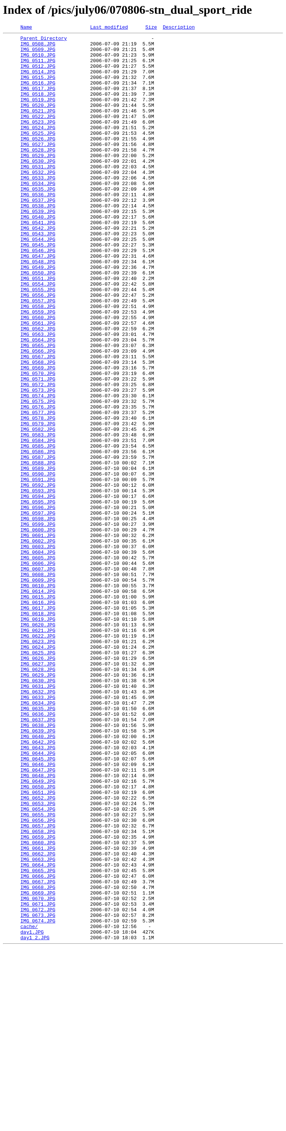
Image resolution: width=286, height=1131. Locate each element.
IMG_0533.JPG (37, 207)
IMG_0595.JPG (37, 596)
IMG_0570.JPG (37, 442)
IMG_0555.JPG (37, 342)
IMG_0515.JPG (37, 87)
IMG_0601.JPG (37, 636)
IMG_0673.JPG (37, 1092)
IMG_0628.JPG (37, 797)
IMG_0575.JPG (37, 476)
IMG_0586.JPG (37, 536)
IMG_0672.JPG (37, 1086)
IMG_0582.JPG (37, 509)
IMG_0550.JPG (37, 321)
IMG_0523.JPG (37, 140)
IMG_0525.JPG (37, 154)
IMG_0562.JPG (37, 388)
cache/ (29, 1106)
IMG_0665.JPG (37, 1039)
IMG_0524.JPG (37, 147)
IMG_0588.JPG (37, 549)
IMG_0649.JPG (37, 931)
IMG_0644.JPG (37, 898)
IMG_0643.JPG (37, 891)
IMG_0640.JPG (37, 878)
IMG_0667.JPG (37, 1052)
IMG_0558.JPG (37, 362)
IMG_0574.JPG (37, 469)
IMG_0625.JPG (37, 777)
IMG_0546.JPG (37, 295)
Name (26, 28)
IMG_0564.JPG (37, 402)
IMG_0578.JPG (37, 496)
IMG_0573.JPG (37, 462)
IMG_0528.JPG (37, 174)
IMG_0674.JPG (37, 1099)
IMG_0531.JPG (37, 194)
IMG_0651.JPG (37, 945)
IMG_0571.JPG (37, 449)
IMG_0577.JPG (37, 489)
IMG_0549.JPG (37, 315)
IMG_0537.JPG (37, 234)
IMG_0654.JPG (37, 965)
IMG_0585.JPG (37, 529)
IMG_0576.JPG (37, 482)
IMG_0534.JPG (37, 214)
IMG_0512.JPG (37, 73)
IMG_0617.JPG (37, 724)
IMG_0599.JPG (37, 623)
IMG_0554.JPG (37, 335)
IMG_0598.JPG (37, 616)
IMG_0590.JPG (37, 563)
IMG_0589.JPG (37, 556)
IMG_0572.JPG (37, 455)
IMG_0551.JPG (37, 328)
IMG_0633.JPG (37, 831)
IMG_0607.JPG (37, 677)
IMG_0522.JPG (37, 134)
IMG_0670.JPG (37, 1072)
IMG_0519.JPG (37, 114)
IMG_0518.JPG (37, 107)
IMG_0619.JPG (37, 737)
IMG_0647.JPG (37, 918)
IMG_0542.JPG (37, 268)
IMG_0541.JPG (37, 261)
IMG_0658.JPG (37, 992)
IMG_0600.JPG (37, 630)
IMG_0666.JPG (37, 1045)
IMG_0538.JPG (37, 241)
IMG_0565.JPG (37, 409)
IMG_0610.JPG (37, 697)
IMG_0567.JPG (37, 422)
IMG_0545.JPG (37, 288)
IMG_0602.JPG (37, 643)
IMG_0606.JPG (37, 670)
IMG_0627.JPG (37, 791)
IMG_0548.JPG (37, 308)
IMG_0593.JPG (37, 583)
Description (179, 28)
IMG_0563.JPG (37, 395)
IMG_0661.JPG (37, 1012)
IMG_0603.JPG (37, 650)
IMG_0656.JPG (37, 978)
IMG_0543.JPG (37, 274)
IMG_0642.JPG (37, 884)
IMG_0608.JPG (37, 683)
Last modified (109, 28)
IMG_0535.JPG (37, 221)
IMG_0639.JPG (37, 871)
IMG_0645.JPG (37, 905)
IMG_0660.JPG (37, 1005)
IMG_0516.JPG (37, 93)
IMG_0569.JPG (37, 435)
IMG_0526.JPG (37, 161)
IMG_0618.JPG (37, 730)
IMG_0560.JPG (37, 375)
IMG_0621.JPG (37, 750)
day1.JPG (32, 1112)
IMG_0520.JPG (37, 120)
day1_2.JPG (35, 1119)
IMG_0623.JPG (37, 764)
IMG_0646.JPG (37, 911)
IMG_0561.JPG (37, 382)
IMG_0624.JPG (37, 771)
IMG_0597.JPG (37, 610)
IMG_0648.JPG (37, 925)
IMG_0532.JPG (37, 201)
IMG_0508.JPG (37, 47)
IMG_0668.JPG (37, 1059)
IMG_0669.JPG (37, 1065)
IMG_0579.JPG (37, 502)
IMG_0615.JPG (37, 710)
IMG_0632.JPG (37, 824)
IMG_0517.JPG (37, 100)
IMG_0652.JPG (37, 952)
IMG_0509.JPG (37, 53)
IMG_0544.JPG (37, 281)
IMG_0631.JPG (37, 817)
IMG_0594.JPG (37, 590)
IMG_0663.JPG (37, 1025)
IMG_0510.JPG (37, 60)
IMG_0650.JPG (37, 938)
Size (151, 28)
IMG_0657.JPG (37, 985)
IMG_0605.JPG (37, 663)
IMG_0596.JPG (37, 603)
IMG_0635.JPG (37, 844)
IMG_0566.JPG (37, 415)
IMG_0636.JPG (37, 851)
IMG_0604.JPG (37, 657)
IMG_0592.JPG (37, 576)
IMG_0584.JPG (37, 523)
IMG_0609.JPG (37, 690)
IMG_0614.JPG (37, 703)
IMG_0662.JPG (37, 1019)
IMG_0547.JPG (37, 301)
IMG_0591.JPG (37, 569)
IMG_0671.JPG (37, 1079)
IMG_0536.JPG (37, 228)
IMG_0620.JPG (37, 744)
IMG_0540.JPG (37, 254)
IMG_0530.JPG (37, 187)
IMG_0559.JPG (37, 368)
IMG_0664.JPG (37, 1032)
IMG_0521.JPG (37, 127)
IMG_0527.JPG (37, 167)
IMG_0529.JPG (37, 181)
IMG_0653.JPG (37, 958)
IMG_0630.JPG (37, 811)
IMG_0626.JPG (37, 784)
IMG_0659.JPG (37, 998)
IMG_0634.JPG (37, 838)
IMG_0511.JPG (37, 67)
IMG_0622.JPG (37, 757)
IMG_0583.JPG (37, 516)
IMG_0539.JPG (37, 248)
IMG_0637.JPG (37, 858)
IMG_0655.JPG (37, 972)
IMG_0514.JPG (37, 80)
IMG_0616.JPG (37, 717)
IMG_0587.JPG (37, 543)
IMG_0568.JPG (37, 429)
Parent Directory (43, 40)
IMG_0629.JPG (37, 804)
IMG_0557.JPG (37, 355)
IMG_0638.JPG (37, 864)
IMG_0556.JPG (37, 348)
